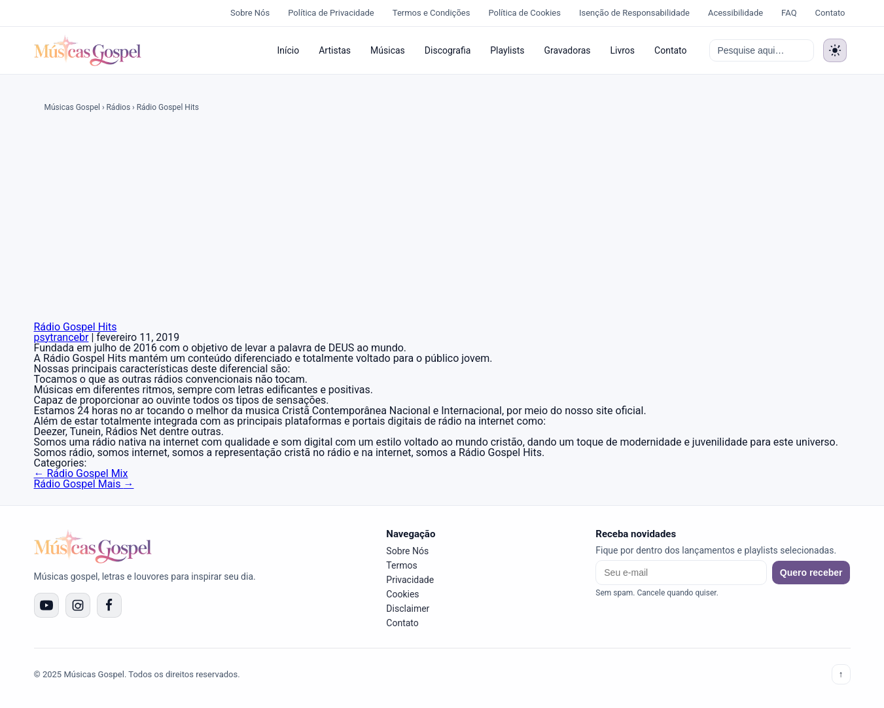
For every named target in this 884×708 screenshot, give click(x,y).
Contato (830, 13)
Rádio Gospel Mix (81, 473)
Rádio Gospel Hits (75, 327)
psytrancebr (61, 337)
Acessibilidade (735, 13)
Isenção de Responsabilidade (634, 13)
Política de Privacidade (331, 13)
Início (288, 50)
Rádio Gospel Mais (84, 484)
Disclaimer (407, 608)
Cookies (402, 594)
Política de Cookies (524, 13)
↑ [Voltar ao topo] (841, 674)
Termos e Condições (431, 13)
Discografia (447, 50)
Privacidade (410, 580)
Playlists (507, 50)
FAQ (788, 13)
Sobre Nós (250, 13)
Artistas (335, 50)
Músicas (387, 50)
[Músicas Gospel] (87, 50)
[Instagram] (77, 605)
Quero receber (811, 572)
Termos (401, 565)
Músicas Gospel (72, 107)
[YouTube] (46, 605)
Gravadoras (567, 50)
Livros (622, 50)
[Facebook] (109, 605)
